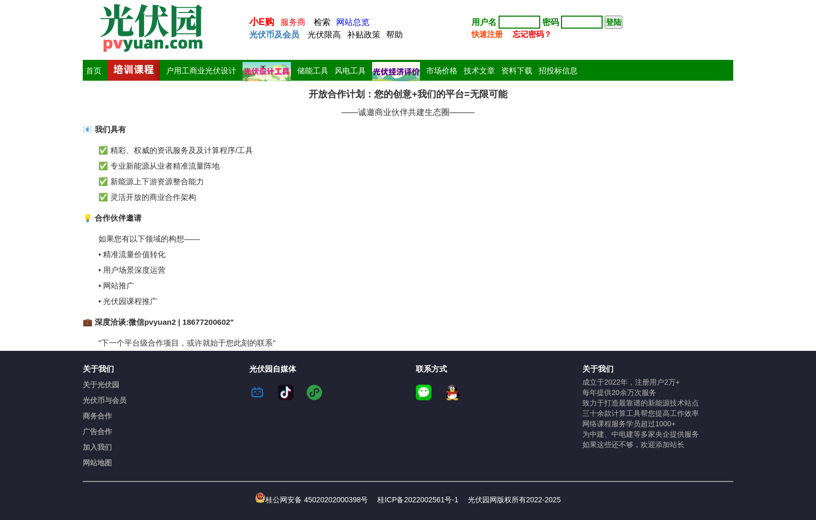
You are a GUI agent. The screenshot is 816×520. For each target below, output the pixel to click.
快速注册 (487, 34)
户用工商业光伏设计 (201, 71)
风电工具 (350, 71)
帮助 (394, 34)
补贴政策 (363, 34)
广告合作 (97, 431)
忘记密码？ (532, 34)
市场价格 (441, 71)
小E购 (261, 22)
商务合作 (97, 416)
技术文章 (479, 71)
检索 (322, 22)
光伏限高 (324, 34)
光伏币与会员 (104, 400)
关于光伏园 (101, 385)
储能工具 (312, 71)
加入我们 (97, 447)
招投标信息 (558, 71)
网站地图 (97, 463)
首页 (93, 71)
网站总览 (352, 22)
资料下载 (516, 71)
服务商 (292, 22)
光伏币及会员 (274, 34)
